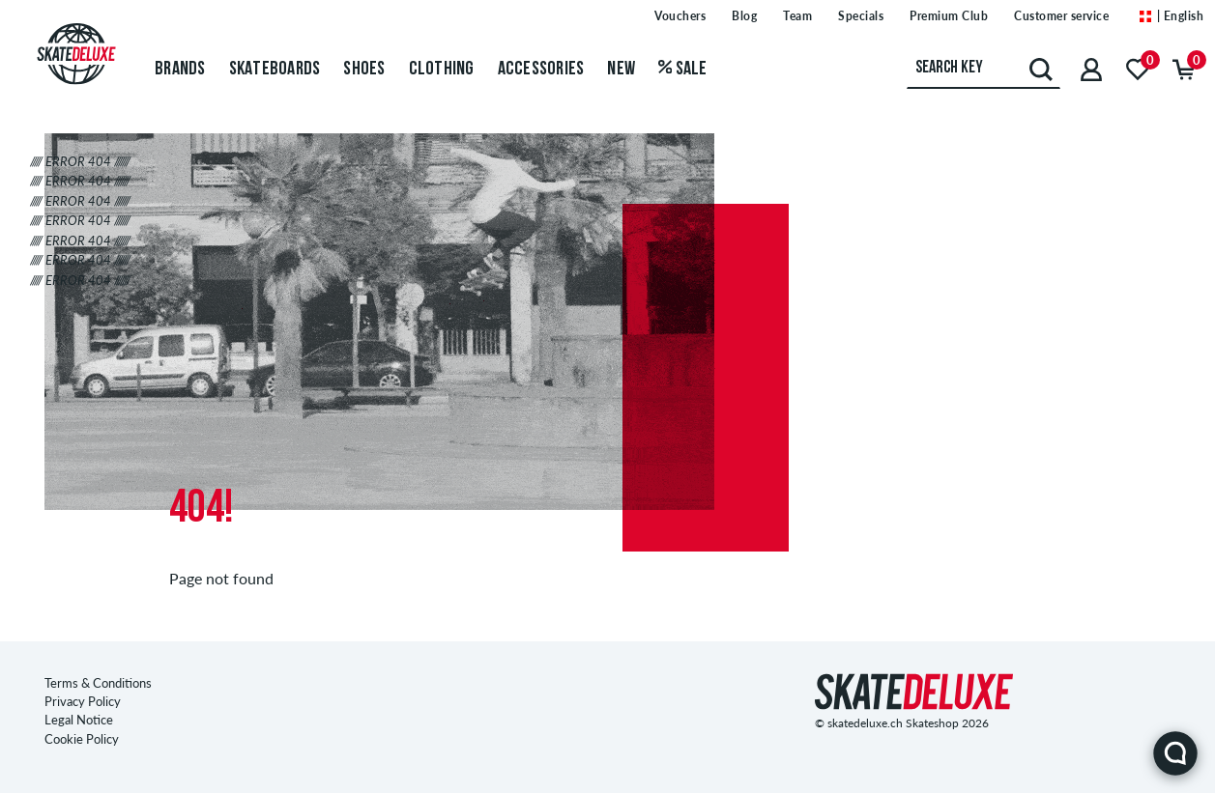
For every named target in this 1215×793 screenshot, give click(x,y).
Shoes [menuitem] (364, 69)
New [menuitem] (621, 69)
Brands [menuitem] (180, 69)
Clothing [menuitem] (442, 69)
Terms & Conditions (98, 683)
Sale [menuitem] (683, 69)
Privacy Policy (82, 701)
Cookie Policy (81, 739)
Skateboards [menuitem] (275, 69)
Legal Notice (78, 719)
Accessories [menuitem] (541, 69)
